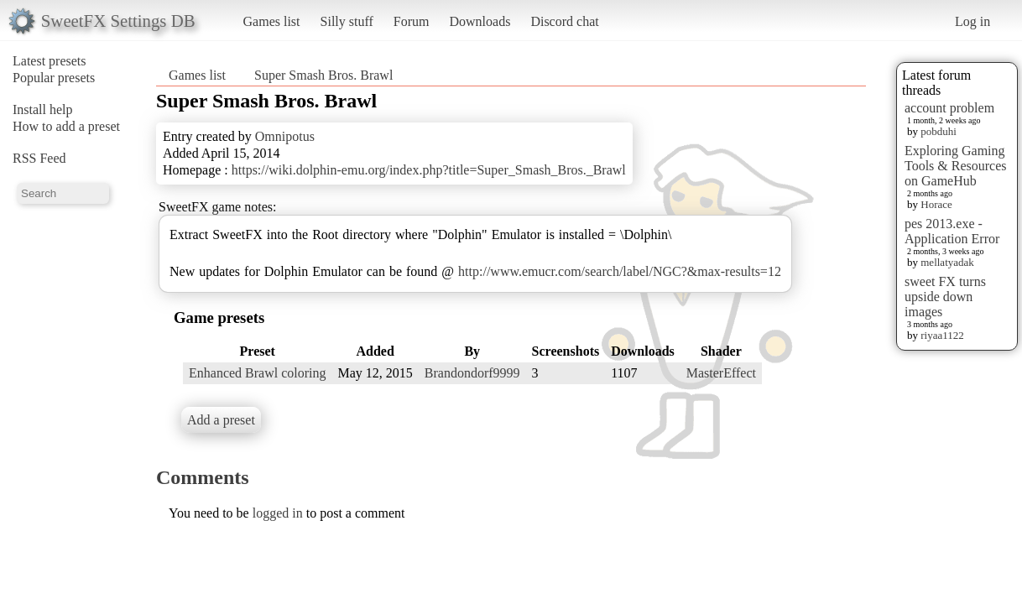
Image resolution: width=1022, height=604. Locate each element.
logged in (278, 513)
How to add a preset (66, 126)
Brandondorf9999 (472, 373)
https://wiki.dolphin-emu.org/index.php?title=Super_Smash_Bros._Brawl (429, 170)
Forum (412, 21)
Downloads (479, 21)
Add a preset (221, 420)
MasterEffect (721, 373)
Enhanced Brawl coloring (257, 373)
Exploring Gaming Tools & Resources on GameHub (956, 165)
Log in (972, 21)
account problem (949, 108)
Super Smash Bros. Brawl (323, 75)
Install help (43, 109)
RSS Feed (39, 158)
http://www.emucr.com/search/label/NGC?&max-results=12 (619, 271)
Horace (936, 204)
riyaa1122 (942, 335)
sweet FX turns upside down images (945, 296)
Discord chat (564, 21)
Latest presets (49, 61)
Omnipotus (285, 136)
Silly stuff (347, 21)
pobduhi (938, 131)
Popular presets (54, 77)
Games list (271, 21)
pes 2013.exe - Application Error (952, 231)
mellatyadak (947, 262)
